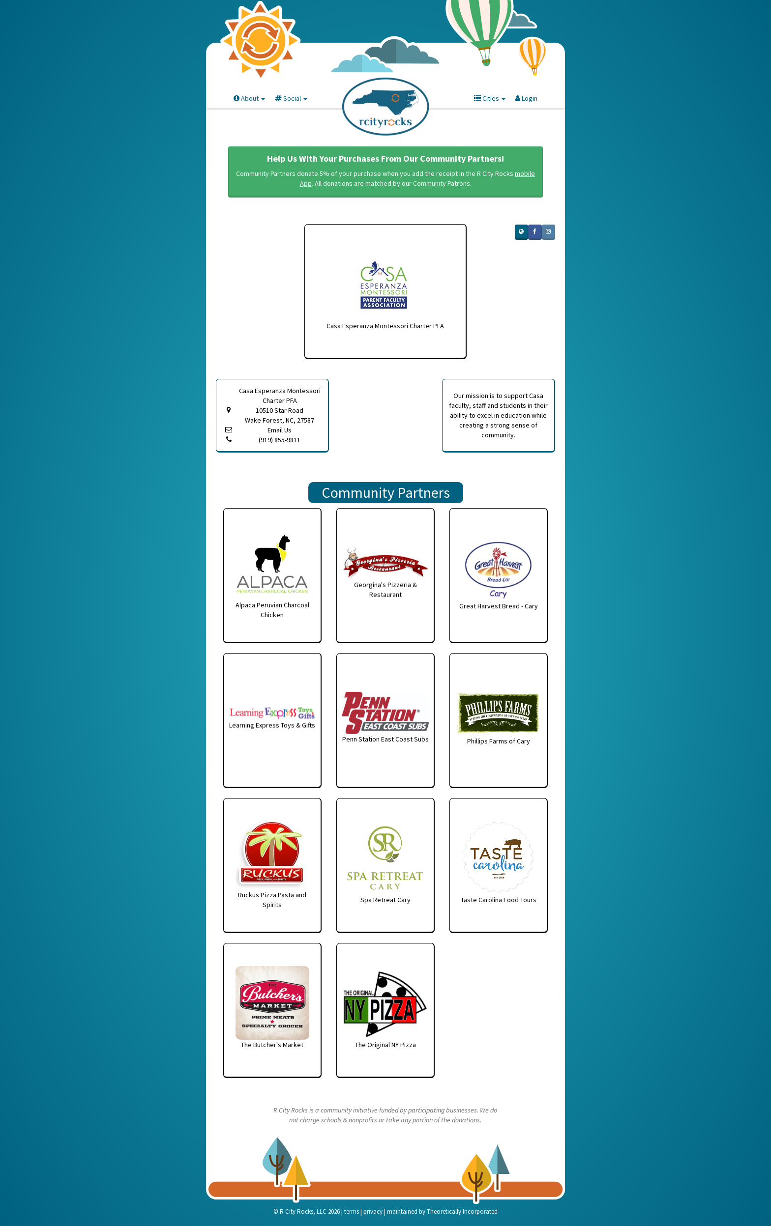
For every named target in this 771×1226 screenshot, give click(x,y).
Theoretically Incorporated (462, 1211)
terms (351, 1211)
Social (291, 98)
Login (526, 98)
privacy (373, 1211)
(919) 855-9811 (279, 439)
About (249, 98)
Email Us (279, 430)
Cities (489, 98)
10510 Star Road (279, 415)
